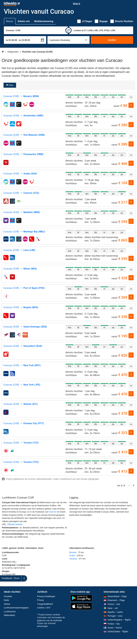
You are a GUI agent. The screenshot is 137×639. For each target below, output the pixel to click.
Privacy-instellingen (46, 596)
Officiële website (14, 524)
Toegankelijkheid (45, 604)
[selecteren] (131, 105)
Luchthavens (10, 611)
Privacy (40, 600)
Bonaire (73, 552)
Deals (76, 4)
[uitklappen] (131, 97)
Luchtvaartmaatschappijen (16, 607)
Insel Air (52, 512)
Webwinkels (9, 615)
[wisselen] (68, 30)
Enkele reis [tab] (24, 21)
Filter (11, 85)
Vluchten (8, 596)
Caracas (73, 558)
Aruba (72, 555)
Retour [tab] (9, 21)
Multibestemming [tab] (43, 21)
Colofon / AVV (43, 607)
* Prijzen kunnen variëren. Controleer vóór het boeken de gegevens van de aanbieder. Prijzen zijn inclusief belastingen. (51, 620)
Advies (7, 604)
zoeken (112, 40)
